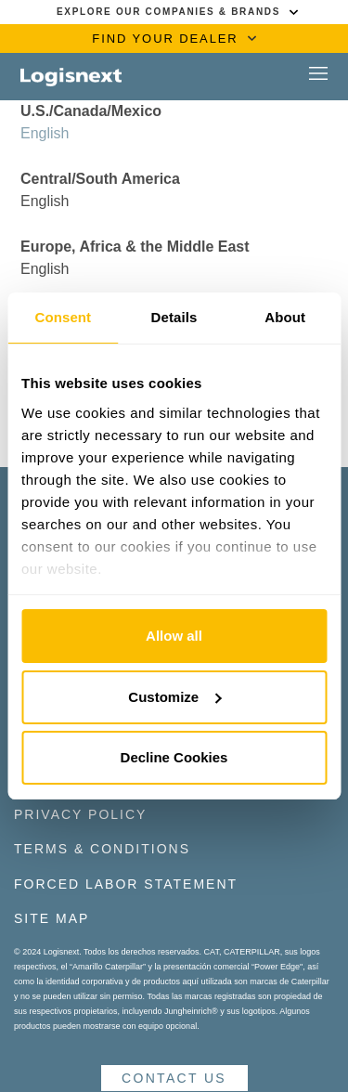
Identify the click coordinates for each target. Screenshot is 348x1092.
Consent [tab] (62, 317)
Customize (174, 697)
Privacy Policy (80, 814)
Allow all (174, 636)
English (44, 133)
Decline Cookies (174, 757)
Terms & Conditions (102, 848)
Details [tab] (174, 317)
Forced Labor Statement (126, 884)
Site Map (51, 918)
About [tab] (284, 317)
